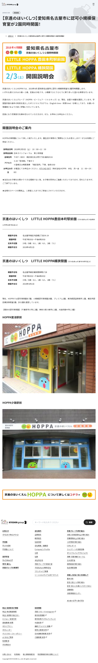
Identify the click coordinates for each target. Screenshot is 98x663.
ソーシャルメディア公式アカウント (46, 575)
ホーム (3, 36)
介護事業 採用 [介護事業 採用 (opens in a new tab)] (40, 637)
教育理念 (38, 538)
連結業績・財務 (7, 622)
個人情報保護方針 (29, 654)
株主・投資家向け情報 (10, 608)
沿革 (36, 553)
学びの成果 (6, 545)
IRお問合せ (6, 644)
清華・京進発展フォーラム (76, 556)
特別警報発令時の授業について (48, 654)
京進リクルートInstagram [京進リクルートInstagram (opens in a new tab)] (44, 611)
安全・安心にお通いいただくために (79, 586)
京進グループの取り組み (75, 531)
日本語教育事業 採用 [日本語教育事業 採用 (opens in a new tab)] (42, 633)
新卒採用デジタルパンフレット (45, 619)
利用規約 (17, 654)
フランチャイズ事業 (41, 571)
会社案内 (38, 531)
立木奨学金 (71, 560)
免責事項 (5, 641)
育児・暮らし (6, 564)
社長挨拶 (38, 542)
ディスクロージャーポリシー (12, 633)
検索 (90, 522)
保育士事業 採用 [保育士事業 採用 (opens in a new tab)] (41, 630)
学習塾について (8, 549)
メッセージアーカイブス (75, 600)
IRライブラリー (7, 626)
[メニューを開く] (93, 4)
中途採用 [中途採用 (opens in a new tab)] (38, 622)
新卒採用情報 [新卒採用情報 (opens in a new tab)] (40, 615)
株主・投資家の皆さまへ (10, 615)
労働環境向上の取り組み (76, 538)
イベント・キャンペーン (10, 534)
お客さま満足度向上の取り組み (78, 534)
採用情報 (38, 608)
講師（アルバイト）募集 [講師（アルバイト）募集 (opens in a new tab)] (42, 626)
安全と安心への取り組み (76, 582)
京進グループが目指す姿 (43, 564)
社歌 (36, 556)
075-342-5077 (45, 168)
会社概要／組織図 (41, 545)
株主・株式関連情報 (9, 611)
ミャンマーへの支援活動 (75, 549)
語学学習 (5, 556)
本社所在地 (39, 560)
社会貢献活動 (72, 567)
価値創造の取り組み (74, 564)
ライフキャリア (7, 560)
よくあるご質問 (7, 637)
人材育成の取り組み (74, 542)
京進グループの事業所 (10, 567)
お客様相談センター (74, 593)
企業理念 (38, 534)
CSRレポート (71, 545)
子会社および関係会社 (43, 567)
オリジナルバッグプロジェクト (77, 553)
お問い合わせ (6, 654)
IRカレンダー (7, 630)
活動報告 (70, 589)
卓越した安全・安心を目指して (77, 575)
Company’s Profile (42, 549)
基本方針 (70, 578)
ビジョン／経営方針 (9, 619)
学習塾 (4, 542)
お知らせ (11, 36)
